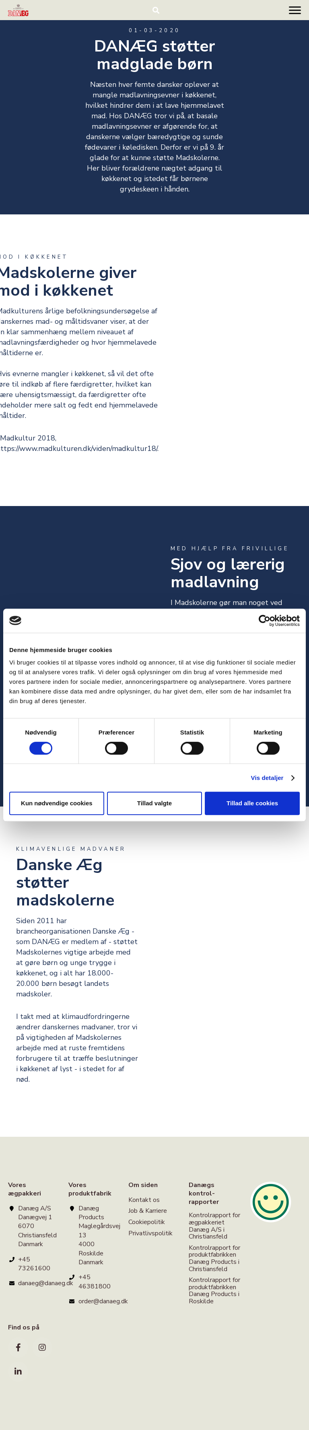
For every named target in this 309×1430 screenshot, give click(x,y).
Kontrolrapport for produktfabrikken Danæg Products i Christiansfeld (214, 1258)
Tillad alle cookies (252, 803)
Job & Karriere (147, 1210)
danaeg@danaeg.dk (45, 1283)
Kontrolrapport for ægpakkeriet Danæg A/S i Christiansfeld (214, 1226)
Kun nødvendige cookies (57, 803)
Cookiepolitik (146, 1222)
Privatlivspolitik (150, 1233)
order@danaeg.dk (103, 1301)
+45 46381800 (94, 1281)
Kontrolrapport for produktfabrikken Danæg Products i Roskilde (214, 1291)
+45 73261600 (34, 1264)
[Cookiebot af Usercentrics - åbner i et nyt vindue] (264, 621)
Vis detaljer (267, 777)
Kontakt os (144, 1200)
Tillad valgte (154, 803)
